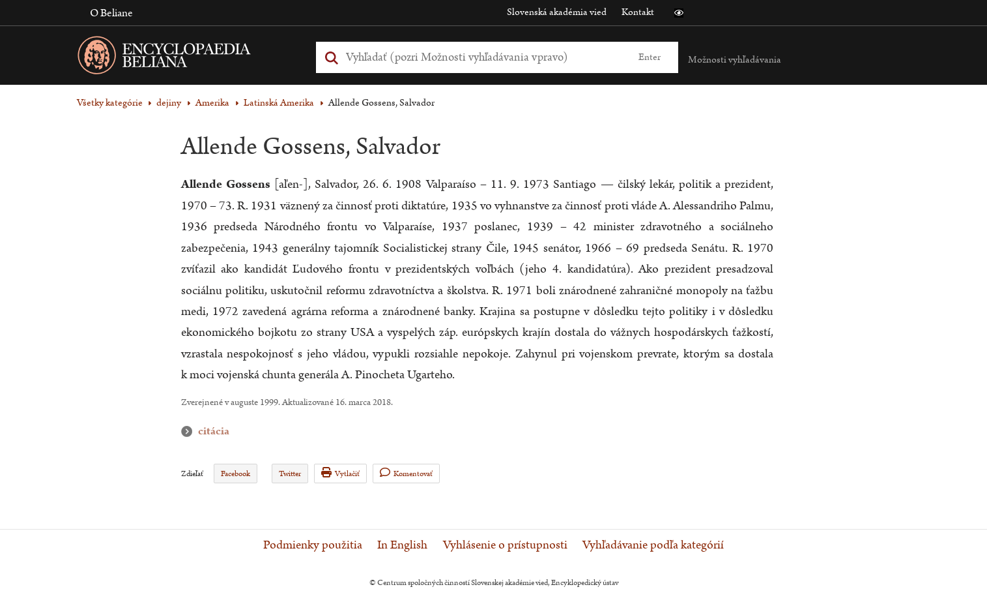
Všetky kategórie (110, 103)
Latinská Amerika (279, 103)
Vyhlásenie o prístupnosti (505, 545)
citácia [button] (189, 431)
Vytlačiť (340, 473)
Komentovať (406, 473)
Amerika (212, 103)
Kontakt (638, 12)
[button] (679, 13)
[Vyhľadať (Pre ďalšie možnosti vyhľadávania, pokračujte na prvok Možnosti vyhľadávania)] (482, 57)
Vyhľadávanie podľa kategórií (653, 545)
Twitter (290, 473)
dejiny (168, 103)
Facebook (235, 473)
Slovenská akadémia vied (557, 12)
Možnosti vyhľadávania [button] (734, 60)
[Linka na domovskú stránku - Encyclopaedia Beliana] (184, 57)
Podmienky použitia (312, 545)
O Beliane (111, 13)
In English (402, 545)
